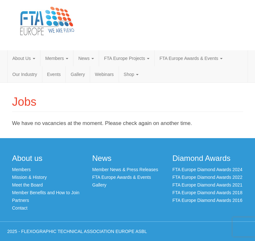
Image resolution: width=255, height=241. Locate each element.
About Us (24, 58)
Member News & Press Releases (125, 169)
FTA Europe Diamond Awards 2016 (207, 200)
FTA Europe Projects (126, 58)
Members (56, 58)
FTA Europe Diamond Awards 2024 (207, 169)
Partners (20, 200)
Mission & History (29, 177)
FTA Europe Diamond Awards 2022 (207, 177)
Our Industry (25, 74)
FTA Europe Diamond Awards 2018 (207, 192)
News (86, 58)
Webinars (104, 74)
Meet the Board (27, 184)
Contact (20, 208)
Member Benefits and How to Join (46, 192)
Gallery (78, 74)
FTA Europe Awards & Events (191, 58)
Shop (131, 74)
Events (54, 74)
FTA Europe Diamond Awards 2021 (207, 184)
